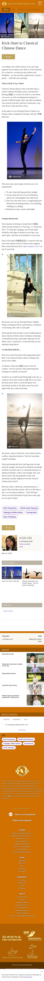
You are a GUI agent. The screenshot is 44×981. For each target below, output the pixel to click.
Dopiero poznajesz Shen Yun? (22, 833)
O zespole (22, 830)
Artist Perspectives (10, 508)
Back (5, 9)
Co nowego (22, 880)
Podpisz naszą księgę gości (22, 820)
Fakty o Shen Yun (22, 841)
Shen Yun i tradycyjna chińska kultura (22, 916)
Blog (13, 9)
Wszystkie (6, 719)
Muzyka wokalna (22, 902)
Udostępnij (8, 56)
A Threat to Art (7, 639)
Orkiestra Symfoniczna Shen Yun (22, 836)
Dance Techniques (9, 516)
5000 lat (22, 893)
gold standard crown (31, 246)
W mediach (22, 871)
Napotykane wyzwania (22, 844)
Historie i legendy (22, 913)
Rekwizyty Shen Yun (22, 910)
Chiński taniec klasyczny (29, 508)
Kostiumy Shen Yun (22, 905)
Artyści (22, 866)
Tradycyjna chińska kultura (13, 512)
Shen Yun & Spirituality (22, 846)
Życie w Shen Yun (22, 838)
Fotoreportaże (31, 512)
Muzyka (22, 899)
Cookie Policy (27, 977)
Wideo (22, 857)
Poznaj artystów (22, 849)
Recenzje (22, 869)
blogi (22, 885)
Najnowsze (22, 861)
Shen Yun (22, 863)
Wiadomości (17, 719)
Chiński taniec (22, 897)
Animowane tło (22, 908)
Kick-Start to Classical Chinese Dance (29, 9)
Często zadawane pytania (22, 852)
